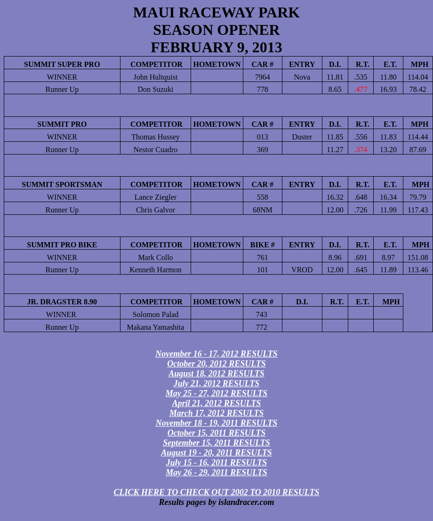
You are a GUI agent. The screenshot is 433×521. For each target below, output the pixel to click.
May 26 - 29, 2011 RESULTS (216, 472)
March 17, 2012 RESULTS (216, 413)
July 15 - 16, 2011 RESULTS (216, 462)
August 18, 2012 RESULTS (216, 373)
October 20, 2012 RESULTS (216, 363)
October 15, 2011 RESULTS (217, 433)
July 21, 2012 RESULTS (217, 383)
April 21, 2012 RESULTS (216, 403)
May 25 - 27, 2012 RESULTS (217, 393)
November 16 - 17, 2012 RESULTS (216, 353)
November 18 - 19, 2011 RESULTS (217, 423)
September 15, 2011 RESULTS (216, 443)
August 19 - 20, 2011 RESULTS (216, 452)
